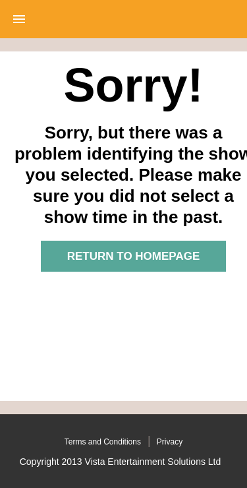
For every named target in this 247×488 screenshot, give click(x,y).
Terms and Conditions (103, 441)
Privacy (169, 441)
